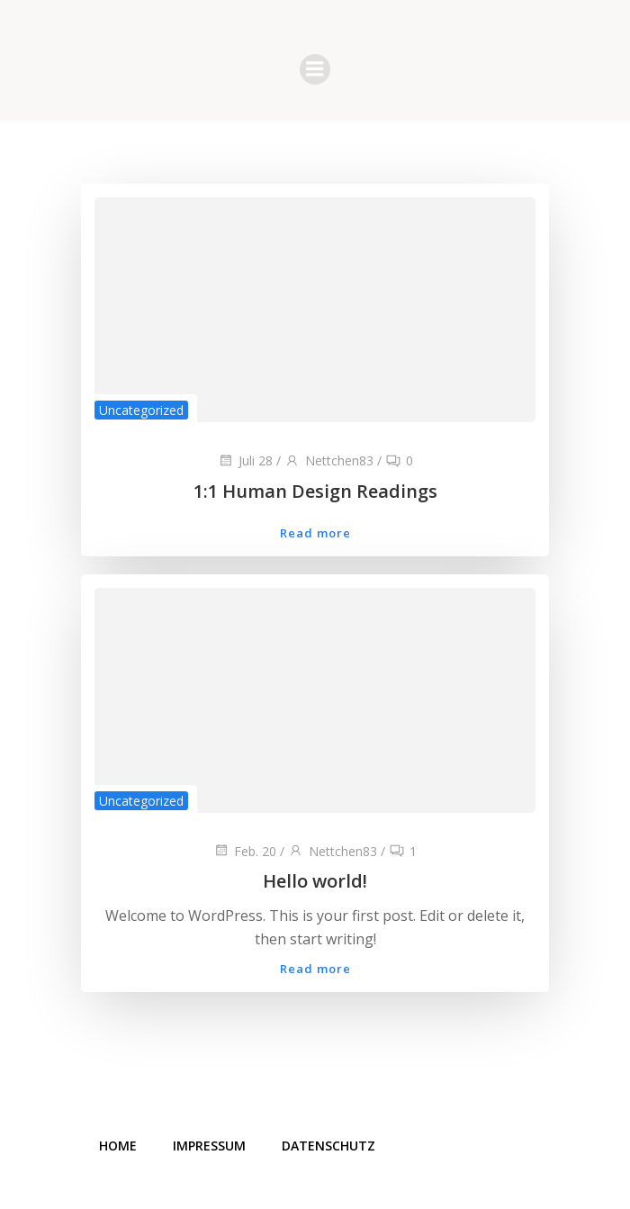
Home (118, 1145)
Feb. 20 (244, 851)
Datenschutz (328, 1145)
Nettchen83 (329, 460)
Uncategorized (141, 410)
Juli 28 (245, 460)
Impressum (209, 1145)
